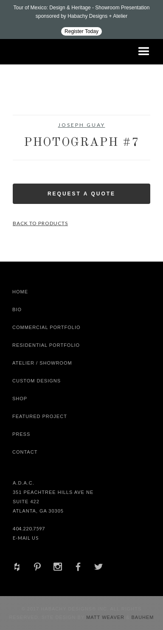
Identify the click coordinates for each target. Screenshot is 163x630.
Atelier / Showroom (42, 362)
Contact (24, 451)
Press (21, 434)
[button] (144, 51)
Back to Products (40, 223)
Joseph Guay (81, 125)
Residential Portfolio (46, 345)
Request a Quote (81, 194)
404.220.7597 (29, 528)
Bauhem (141, 617)
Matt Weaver (106, 617)
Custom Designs (36, 380)
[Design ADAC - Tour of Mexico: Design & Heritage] (81, 19)
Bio (17, 309)
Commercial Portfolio (46, 327)
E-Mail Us (26, 538)
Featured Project (39, 416)
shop (19, 398)
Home (20, 291)
